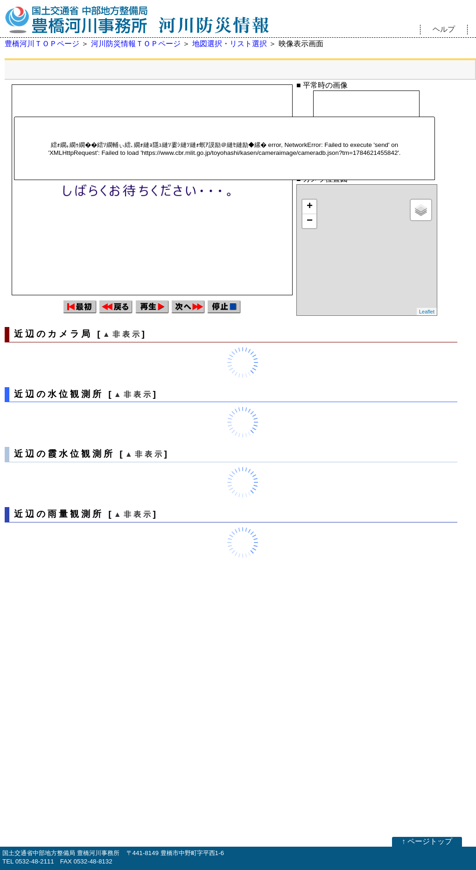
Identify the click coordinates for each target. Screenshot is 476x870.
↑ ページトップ (427, 841)
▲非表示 (122, 334)
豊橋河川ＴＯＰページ (42, 44)
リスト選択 (248, 44)
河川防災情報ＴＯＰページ (136, 44)
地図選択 (207, 44)
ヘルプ (444, 29)
